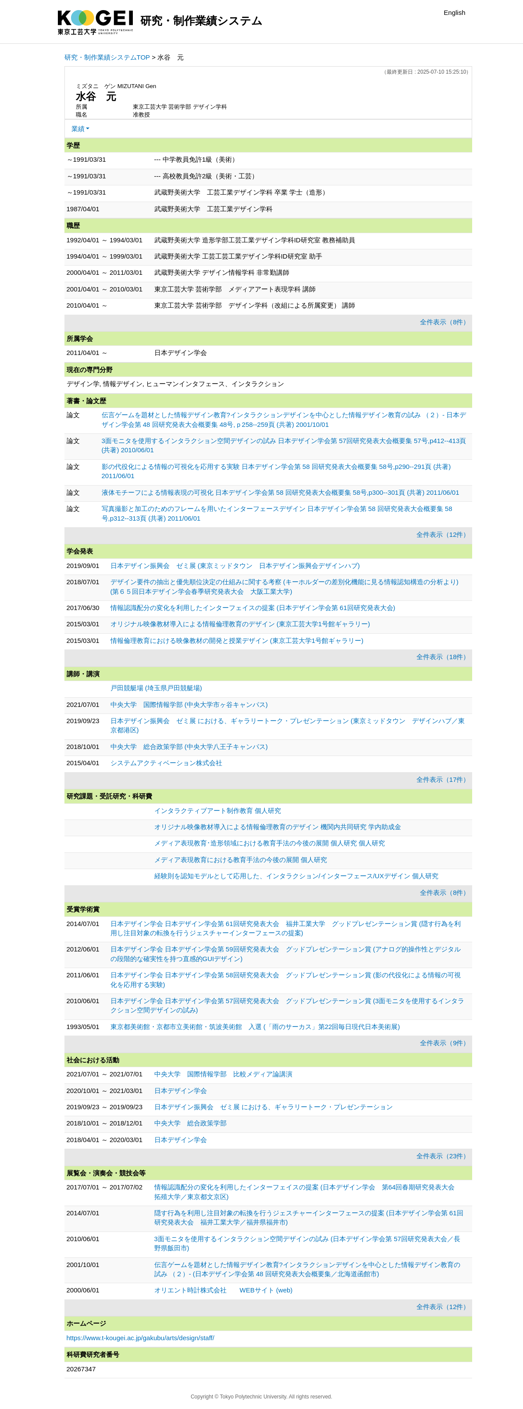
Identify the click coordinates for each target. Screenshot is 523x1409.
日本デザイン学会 (180, 1090)
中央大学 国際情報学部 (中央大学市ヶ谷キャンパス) (189, 704)
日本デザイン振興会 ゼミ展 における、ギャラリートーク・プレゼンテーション (273, 1107)
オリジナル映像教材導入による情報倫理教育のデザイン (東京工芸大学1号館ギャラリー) (240, 624)
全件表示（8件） (445, 322)
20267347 (81, 1369)
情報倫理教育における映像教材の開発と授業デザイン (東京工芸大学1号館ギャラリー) (237, 640)
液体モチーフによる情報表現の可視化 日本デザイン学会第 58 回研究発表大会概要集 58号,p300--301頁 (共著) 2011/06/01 (280, 492)
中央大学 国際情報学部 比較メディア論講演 (223, 1074)
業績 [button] (78, 128)
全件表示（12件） (443, 534)
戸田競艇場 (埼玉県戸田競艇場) (156, 688)
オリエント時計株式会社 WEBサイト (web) (223, 1290)
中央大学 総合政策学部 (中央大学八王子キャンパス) (189, 746)
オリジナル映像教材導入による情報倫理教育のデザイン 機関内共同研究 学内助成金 (277, 826)
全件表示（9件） (445, 1043)
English (454, 12)
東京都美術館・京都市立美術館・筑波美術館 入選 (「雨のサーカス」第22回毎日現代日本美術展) (255, 1026)
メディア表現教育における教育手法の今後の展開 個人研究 (240, 859)
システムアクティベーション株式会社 (166, 763)
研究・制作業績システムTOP (107, 57)
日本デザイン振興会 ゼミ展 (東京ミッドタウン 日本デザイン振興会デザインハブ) (235, 565)
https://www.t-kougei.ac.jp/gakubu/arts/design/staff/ (140, 1338)
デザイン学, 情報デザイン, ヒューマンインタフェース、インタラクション (176, 383)
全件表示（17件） (443, 779)
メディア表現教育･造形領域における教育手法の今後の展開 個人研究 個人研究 (269, 843)
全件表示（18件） (443, 656)
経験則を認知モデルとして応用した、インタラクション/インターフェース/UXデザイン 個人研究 (296, 876)
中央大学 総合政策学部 (190, 1123)
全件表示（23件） (443, 1156)
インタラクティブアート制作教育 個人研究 (217, 810)
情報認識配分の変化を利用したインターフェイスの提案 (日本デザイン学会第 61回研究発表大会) (252, 607)
